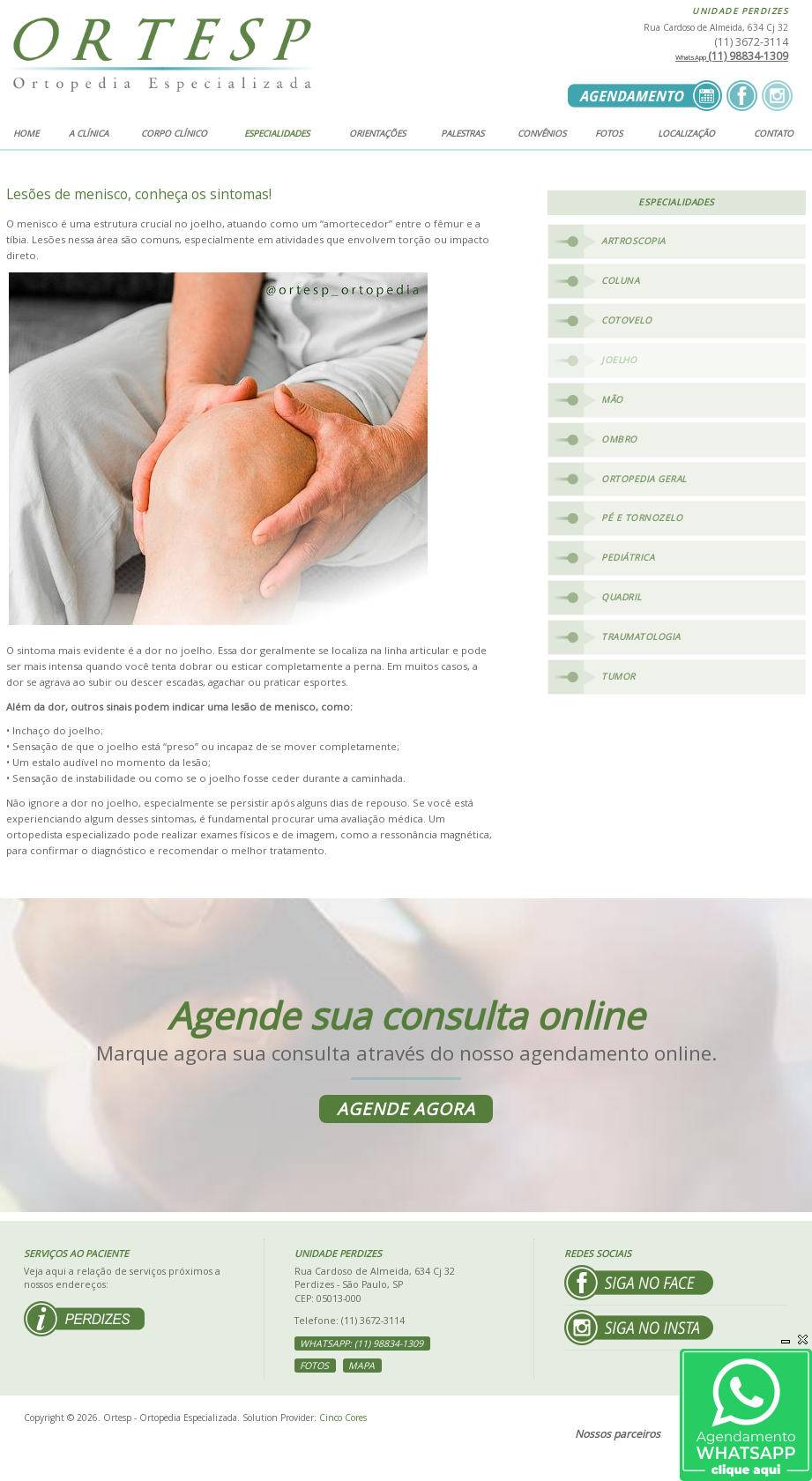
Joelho (619, 360)
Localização (686, 133)
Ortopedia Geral (644, 479)
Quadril (621, 597)
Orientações (377, 133)
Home (26, 133)
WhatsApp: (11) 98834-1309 (361, 1343)
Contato (773, 133)
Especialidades (276, 133)
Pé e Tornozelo (641, 517)
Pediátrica (627, 557)
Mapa (361, 1365)
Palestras (462, 133)
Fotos (608, 133)
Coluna (620, 280)
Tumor (618, 676)
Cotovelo (626, 320)
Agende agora (406, 1109)
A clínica (88, 133)
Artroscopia (633, 240)
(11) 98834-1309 (731, 55)
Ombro (619, 439)
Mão (612, 399)
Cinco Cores (343, 1417)
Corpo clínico (174, 133)
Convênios (542, 133)
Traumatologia (641, 636)
